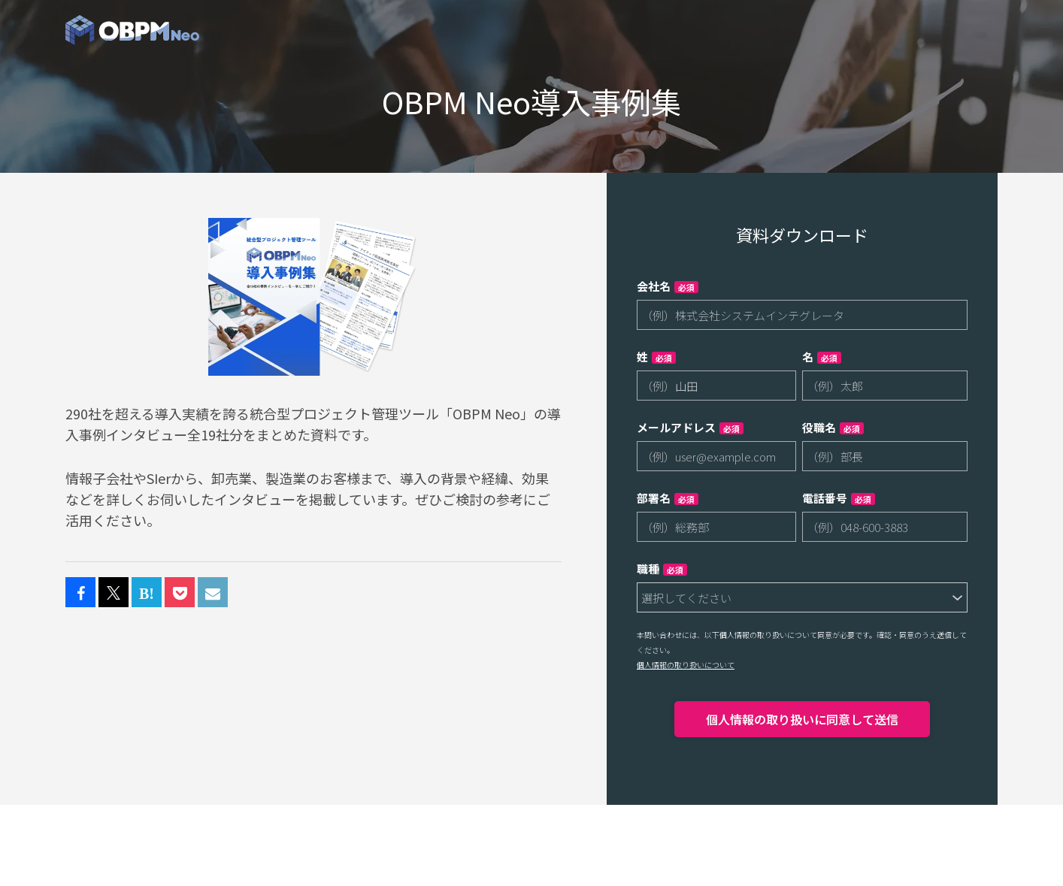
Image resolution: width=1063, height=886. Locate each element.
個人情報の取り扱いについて (685, 664)
